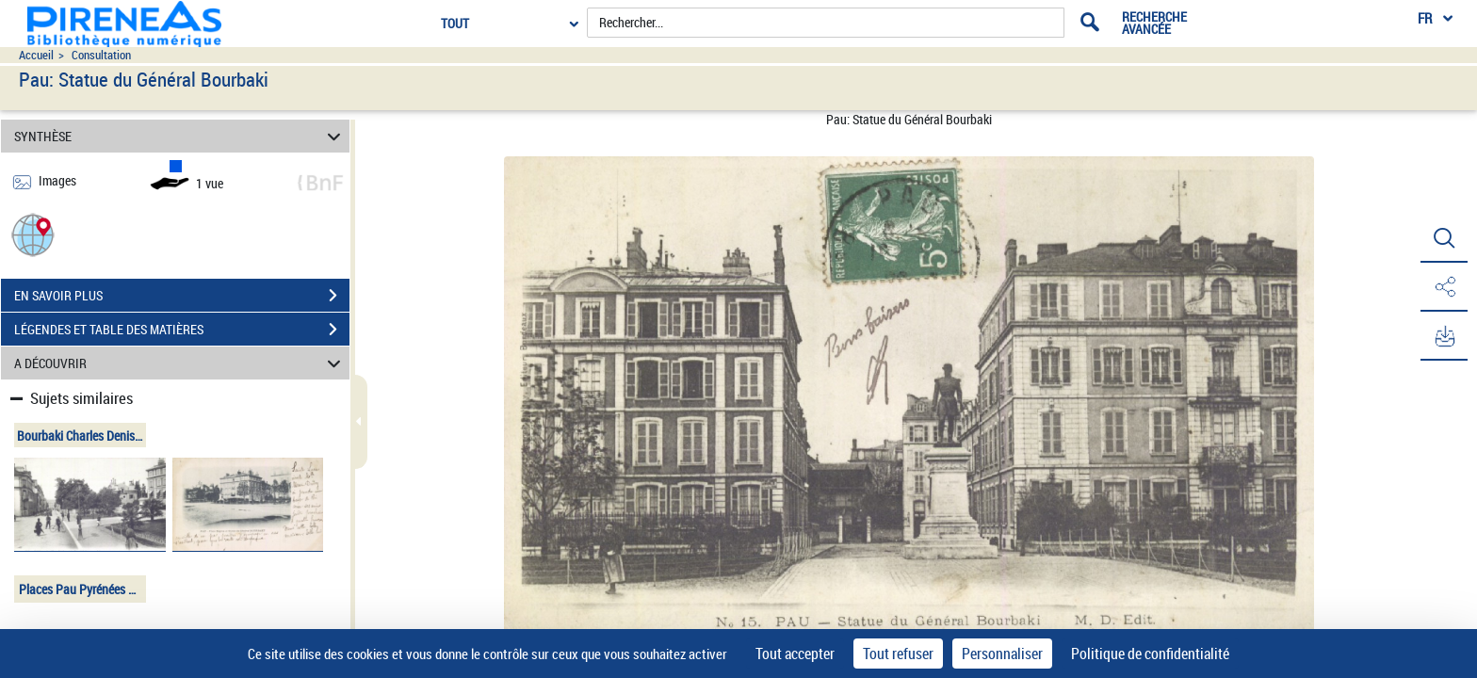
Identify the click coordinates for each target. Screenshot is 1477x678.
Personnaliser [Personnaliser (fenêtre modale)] (1002, 653)
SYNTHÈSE (180, 136)
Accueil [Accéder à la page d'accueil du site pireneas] (36, 55)
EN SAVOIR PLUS (181, 295)
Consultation (101, 55)
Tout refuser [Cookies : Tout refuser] (898, 653)
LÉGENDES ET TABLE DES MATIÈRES (181, 329)
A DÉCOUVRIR (180, 363)
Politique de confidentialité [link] (1150, 653)
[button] (33, 234)
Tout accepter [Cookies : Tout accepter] (795, 653)
